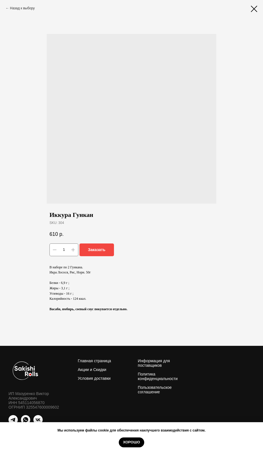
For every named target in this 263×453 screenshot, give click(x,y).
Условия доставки (94, 378)
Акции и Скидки (92, 369)
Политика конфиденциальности (158, 376)
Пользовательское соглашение (155, 389)
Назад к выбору (22, 8)
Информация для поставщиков (154, 363)
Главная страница (94, 361)
